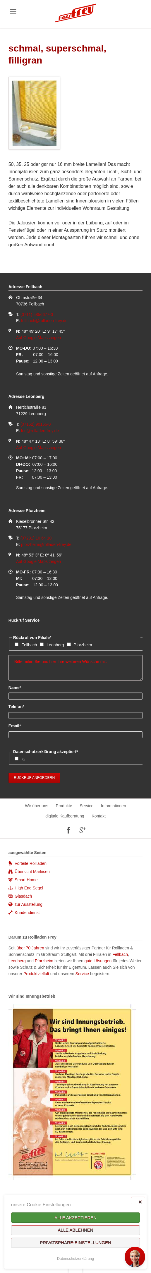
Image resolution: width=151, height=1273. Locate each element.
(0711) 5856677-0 (36, 314)
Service (87, 805)
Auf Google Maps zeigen (38, 337)
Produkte (64, 805)
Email (18, 725)
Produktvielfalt (36, 973)
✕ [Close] (140, 1202)
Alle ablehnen (75, 1230)
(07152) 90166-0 (35, 424)
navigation (13, 12)
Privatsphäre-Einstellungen (75, 1242)
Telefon (18, 706)
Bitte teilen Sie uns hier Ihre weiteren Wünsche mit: (75, 668)
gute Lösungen (98, 960)
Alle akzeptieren (75, 1217)
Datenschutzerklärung (75, 1258)
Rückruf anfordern (34, 778)
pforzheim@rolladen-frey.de (46, 544)
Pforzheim (83, 644)
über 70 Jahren (31, 948)
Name (18, 687)
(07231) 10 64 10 (36, 538)
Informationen (113, 805)
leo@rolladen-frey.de (40, 430)
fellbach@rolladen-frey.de (44, 320)
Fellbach (29, 644)
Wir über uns (36, 805)
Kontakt (98, 816)
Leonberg (55, 644)
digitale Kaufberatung (64, 816)
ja (23, 759)
